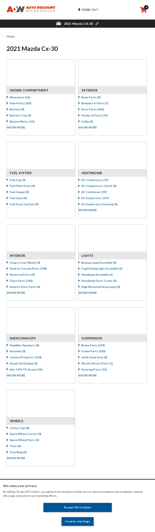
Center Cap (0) (23, 430)
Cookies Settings (78, 521)
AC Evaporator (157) (99, 201)
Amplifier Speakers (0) (28, 348)
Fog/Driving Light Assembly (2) (105, 271)
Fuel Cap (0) (21, 182)
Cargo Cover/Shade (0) (28, 265)
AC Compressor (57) (98, 182)
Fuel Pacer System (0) (27, 207)
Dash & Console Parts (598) (31, 271)
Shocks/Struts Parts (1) (101, 366)
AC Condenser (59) (97, 194)
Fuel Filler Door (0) (25, 188)
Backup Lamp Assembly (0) (102, 265)
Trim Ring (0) (21, 455)
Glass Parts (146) (24, 283)
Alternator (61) (23, 100)
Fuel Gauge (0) (22, 194)
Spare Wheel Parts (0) (28, 442)
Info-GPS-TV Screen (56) (29, 372)
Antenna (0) (21, 354)
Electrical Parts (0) (25, 277)
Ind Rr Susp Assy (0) (98, 360)
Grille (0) (91, 124)
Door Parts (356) (96, 112)
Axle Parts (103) (24, 106)
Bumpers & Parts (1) (98, 106)
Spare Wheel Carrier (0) (29, 436)
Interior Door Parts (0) (28, 289)
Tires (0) (18, 449)
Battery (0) (20, 112)
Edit (94, 9)
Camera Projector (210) (29, 360)
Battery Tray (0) (24, 118)
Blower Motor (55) (25, 124)
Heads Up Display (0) (27, 366)
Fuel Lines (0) (22, 201)
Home (11, 36)
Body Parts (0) (94, 100)
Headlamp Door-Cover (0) (102, 283)
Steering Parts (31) (98, 372)
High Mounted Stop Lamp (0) (104, 289)
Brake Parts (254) (97, 348)
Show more (19, 130)
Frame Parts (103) (97, 354)
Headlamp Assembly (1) (101, 277)
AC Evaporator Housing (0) (103, 207)
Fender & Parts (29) (98, 118)
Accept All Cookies (77, 507)
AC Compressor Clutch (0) (102, 188)
